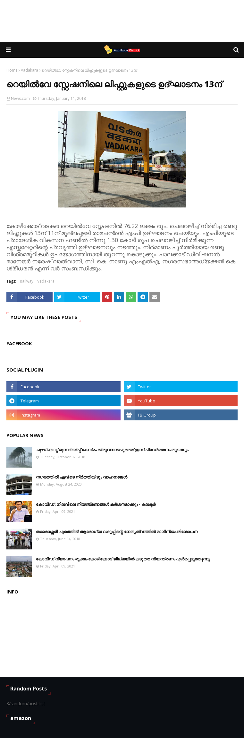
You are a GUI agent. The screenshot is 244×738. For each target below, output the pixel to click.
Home (12, 70)
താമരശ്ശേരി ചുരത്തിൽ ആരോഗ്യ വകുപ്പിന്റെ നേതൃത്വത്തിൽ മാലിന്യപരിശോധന (117, 531)
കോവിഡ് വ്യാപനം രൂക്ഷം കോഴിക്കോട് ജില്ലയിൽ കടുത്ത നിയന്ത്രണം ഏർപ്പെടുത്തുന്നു (123, 559)
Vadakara (29, 70)
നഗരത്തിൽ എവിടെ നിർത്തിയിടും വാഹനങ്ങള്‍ (81, 477)
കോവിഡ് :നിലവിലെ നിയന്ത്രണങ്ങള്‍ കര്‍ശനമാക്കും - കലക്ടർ (96, 504)
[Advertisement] (123, 20)
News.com (20, 98)
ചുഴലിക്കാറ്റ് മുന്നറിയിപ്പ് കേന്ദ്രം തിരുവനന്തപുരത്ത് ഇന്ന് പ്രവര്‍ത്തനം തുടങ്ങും (112, 449)
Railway (26, 281)
